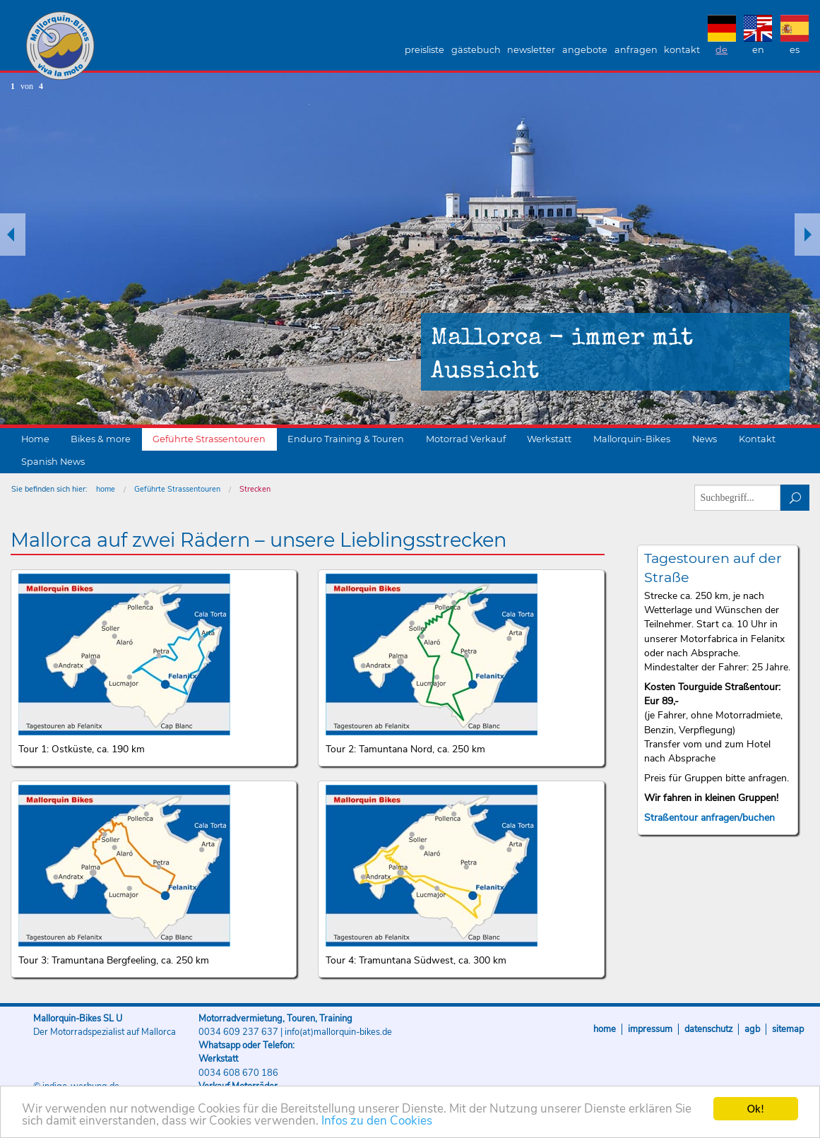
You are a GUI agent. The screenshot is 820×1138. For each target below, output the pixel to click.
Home (35, 439)
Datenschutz (708, 1029)
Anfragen (636, 50)
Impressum (650, 1029)
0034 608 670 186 (238, 1073)
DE (721, 50)
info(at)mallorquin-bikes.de (338, 1032)
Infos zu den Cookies (376, 1121)
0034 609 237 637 (238, 1032)
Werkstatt (549, 439)
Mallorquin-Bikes (143, 46)
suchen (794, 498)
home (105, 489)
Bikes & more (101, 439)
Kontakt (682, 50)
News (704, 439)
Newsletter (531, 50)
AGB (752, 1029)
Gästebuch (476, 50)
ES (795, 50)
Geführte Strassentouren (209, 439)
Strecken (255, 489)
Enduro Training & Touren (345, 439)
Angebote (584, 50)
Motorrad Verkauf (466, 439)
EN (758, 50)
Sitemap (788, 1029)
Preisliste (424, 50)
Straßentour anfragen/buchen (709, 817)
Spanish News (53, 461)
